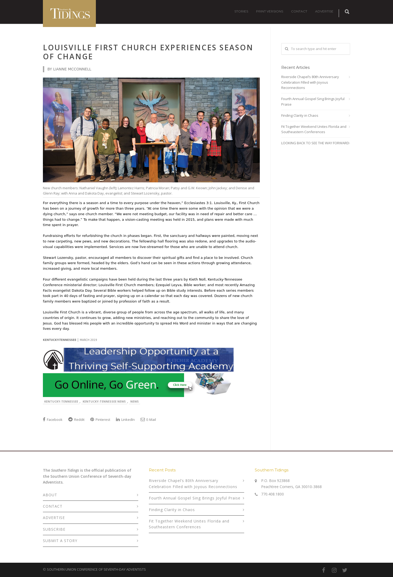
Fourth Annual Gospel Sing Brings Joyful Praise (313, 101)
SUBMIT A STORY (60, 540)
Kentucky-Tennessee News (104, 401)
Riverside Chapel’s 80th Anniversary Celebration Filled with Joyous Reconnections (310, 82)
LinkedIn (125, 419)
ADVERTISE (324, 11)
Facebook (52, 419)
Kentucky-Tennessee (61, 401)
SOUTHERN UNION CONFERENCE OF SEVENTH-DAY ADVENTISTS (96, 569)
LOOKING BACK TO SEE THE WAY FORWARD (315, 143)
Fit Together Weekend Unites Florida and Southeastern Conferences (313, 129)
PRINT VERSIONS (269, 11)
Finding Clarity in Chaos (299, 115)
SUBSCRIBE (54, 529)
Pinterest (100, 419)
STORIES (241, 11)
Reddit (76, 419)
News (134, 401)
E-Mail (148, 419)
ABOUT (50, 494)
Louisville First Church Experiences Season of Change (148, 51)
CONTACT (299, 11)
